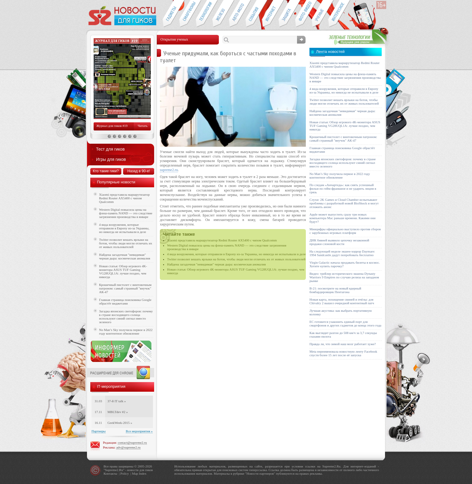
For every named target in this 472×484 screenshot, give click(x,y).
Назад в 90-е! (138, 171)
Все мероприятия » (139, 431)
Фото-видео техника (303, 14)
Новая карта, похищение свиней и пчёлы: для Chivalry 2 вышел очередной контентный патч (341, 301)
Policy (124, 473)
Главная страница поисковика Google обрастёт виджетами (125, 301)
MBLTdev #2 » (117, 412)
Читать (143, 125)
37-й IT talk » (116, 401)
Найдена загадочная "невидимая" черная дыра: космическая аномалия (216, 264)
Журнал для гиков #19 (111, 125)
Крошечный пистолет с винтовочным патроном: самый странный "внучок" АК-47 (125, 288)
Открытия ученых (320, 14)
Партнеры (99, 431)
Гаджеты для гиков (170, 14)
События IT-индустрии (253, 14)
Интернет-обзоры (270, 14)
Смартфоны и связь (187, 14)
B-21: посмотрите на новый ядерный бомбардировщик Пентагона (335, 290)
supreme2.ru (169, 170)
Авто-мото (237, 14)
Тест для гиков (110, 149)
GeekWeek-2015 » (119, 422)
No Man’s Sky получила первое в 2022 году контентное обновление (126, 331)
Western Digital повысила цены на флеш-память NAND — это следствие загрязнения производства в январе (125, 213)
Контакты (110, 473)
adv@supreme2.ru (128, 447)
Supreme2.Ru (114, 470)
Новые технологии (204, 14)
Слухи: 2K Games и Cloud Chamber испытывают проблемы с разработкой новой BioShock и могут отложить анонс (344, 203)
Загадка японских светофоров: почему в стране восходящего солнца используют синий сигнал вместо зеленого (126, 316)
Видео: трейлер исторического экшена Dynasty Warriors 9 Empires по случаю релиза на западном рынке (344, 277)
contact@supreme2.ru (132, 442)
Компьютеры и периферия (220, 14)
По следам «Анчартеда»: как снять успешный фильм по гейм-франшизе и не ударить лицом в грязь (342, 188)
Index (142, 473)
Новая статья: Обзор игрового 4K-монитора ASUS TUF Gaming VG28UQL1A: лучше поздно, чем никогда (123, 271)
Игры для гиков (111, 159)
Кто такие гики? (106, 171)
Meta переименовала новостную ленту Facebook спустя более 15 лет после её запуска (343, 353)
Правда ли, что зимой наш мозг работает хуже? (342, 344)
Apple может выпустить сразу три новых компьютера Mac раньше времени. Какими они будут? (342, 218)
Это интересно (339, 14)
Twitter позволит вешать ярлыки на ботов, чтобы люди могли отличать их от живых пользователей (236, 259)
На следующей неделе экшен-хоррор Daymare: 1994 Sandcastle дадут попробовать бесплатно (342, 253)
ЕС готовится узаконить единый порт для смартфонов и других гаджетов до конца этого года (345, 323)
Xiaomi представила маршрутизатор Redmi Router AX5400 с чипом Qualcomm (222, 240)
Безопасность (286, 14)
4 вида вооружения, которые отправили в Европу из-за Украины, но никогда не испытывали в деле (236, 254)
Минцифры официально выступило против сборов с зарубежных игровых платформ (345, 230)
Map (135, 473)
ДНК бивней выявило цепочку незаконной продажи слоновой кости (339, 242)
